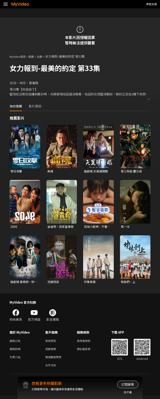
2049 (13, 227)
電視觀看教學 (54, 360)
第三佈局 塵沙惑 (132, 171)
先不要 (128, 392)
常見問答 (51, 342)
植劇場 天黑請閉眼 (97, 171)
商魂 (50, 171)
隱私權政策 (87, 351)
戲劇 (34, 56)
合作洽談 (51, 368)
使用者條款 (87, 342)
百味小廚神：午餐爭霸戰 (96, 227)
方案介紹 (16, 360)
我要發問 (51, 351)
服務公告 (16, 342)
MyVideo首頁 (19, 56)
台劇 (44, 56)
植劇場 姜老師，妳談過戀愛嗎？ (23, 283)
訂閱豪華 (127, 384)
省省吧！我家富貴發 (59, 227)
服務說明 (16, 351)
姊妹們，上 (128, 283)
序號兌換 (151, 4)
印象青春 (90, 283)
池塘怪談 (53, 283)
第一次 (125, 227)
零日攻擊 (16, 171)
